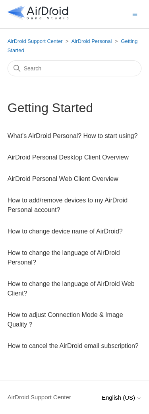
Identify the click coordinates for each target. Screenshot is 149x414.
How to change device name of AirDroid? (65, 231)
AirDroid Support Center (35, 41)
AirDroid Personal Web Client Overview (63, 178)
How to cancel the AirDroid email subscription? (73, 345)
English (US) (121, 397)
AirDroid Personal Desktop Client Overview (68, 157)
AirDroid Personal (92, 41)
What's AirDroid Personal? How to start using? (73, 135)
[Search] (75, 68)
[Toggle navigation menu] (134, 13)
